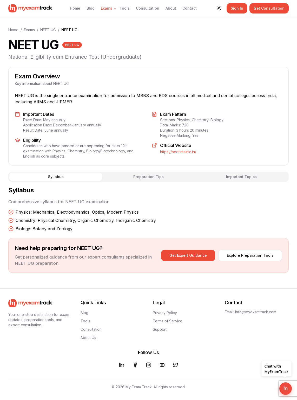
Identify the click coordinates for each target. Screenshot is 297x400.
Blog (91, 8)
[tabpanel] (148, 209)
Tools (125, 8)
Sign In (237, 8)
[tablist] (148, 177)
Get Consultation (269, 8)
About (171, 8)
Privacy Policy (165, 312)
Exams (108, 8)
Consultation (147, 8)
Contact (189, 8)
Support (160, 329)
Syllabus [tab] (56, 176)
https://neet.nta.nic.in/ (178, 152)
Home (75, 8)
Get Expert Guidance (188, 255)
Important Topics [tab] (241, 176)
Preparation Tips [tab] (148, 176)
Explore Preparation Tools (250, 255)
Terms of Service (167, 321)
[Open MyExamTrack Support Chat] (285, 388)
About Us (88, 337)
